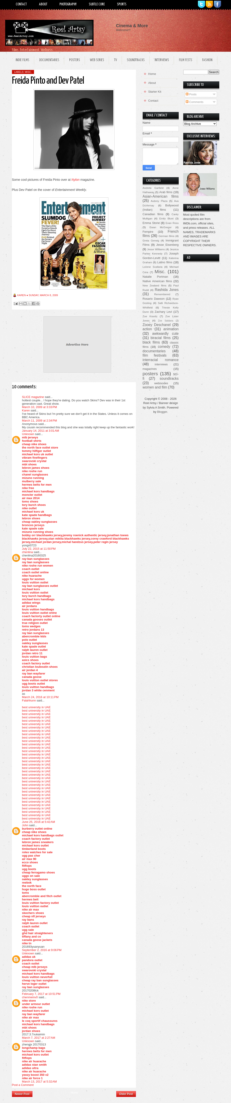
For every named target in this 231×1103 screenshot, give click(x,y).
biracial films (161, 338)
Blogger (162, 411)
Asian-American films (161, 196)
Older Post (126, 1094)
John (25, 825)
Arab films (165, 192)
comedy (164, 346)
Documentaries (49, 60)
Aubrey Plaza (159, 200)
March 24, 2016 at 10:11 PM (40, 697)
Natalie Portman (155, 276)
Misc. (28, 72)
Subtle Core (97, 4)
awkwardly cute (165, 333)
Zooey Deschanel (157, 325)
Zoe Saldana (165, 320)
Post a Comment (23, 1085)
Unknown (28, 434)
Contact (21, 4)
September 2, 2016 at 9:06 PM (42, 950)
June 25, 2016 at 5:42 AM (38, 822)
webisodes (161, 383)
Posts (191, 94)
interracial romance (161, 360)
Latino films (164, 262)
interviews (161, 364)
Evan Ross (172, 222)
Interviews (162, 60)
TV (115, 60)
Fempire (148, 231)
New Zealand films (155, 285)
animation (171, 329)
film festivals (155, 355)
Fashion (207, 60)
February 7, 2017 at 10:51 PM (41, 994)
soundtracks (169, 378)
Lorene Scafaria (152, 266)
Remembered (162, 294)
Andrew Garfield (153, 187)
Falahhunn (29, 700)
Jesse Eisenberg (167, 244)
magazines (150, 369)
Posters (74, 60)
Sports (121, 4)
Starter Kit (154, 91)
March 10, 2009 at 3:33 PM (39, 407)
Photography (68, 4)
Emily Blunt (166, 218)
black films (151, 342)
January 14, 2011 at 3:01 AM (40, 430)
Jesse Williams (156, 249)
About (43, 4)
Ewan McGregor (161, 227)
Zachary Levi (163, 311)
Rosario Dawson (154, 298)
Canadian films (153, 214)
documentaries (154, 351)
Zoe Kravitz (150, 316)
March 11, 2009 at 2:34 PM (39, 420)
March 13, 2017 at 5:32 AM (39, 1081)
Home (74, 1092)
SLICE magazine (33, 397)
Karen (26, 410)
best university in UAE (36, 707)
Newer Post (22, 1094)
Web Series (97, 60)
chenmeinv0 (30, 997)
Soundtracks (136, 60)
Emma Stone (151, 223)
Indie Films (22, 60)
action (147, 329)
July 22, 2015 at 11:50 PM (39, 548)
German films (166, 235)
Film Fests (185, 60)
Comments (194, 102)
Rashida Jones (167, 290)
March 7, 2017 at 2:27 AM (38, 1037)
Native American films (157, 281)
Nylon (75, 179)
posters (150, 373)
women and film (155, 387)
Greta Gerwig (151, 240)
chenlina (27, 552)
